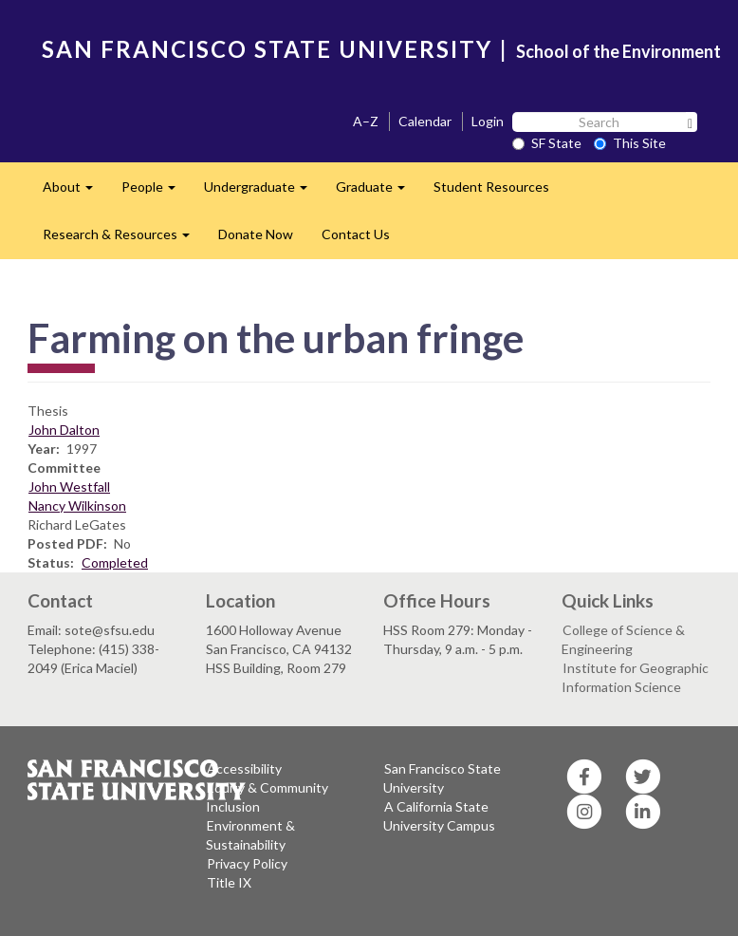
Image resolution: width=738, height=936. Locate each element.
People (155, 192)
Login (487, 121)
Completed (115, 562)
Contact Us (356, 234)
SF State (546, 143)
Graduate (377, 192)
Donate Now (255, 234)
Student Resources (491, 186)
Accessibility (244, 768)
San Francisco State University (442, 778)
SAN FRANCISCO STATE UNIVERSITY (267, 49)
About (75, 192)
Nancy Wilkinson (77, 505)
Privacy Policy (247, 863)
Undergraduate (263, 192)
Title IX (229, 882)
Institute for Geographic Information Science (635, 677)
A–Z (365, 121)
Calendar (425, 121)
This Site (630, 143)
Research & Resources (123, 239)
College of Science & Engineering (623, 639)
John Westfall (69, 486)
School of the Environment (618, 51)
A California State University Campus (439, 815)
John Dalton (64, 429)
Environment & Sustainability (250, 834)
